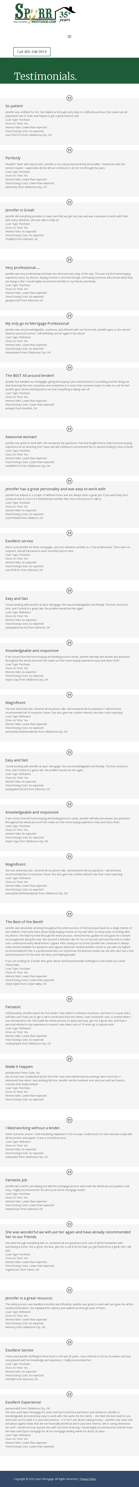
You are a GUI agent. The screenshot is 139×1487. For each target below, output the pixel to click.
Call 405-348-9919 (32, 51)
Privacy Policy (88, 1479)
